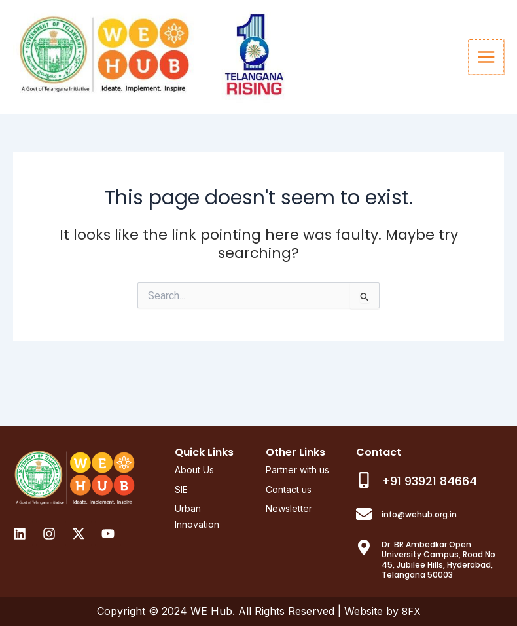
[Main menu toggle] (487, 81)
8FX (411, 611)
